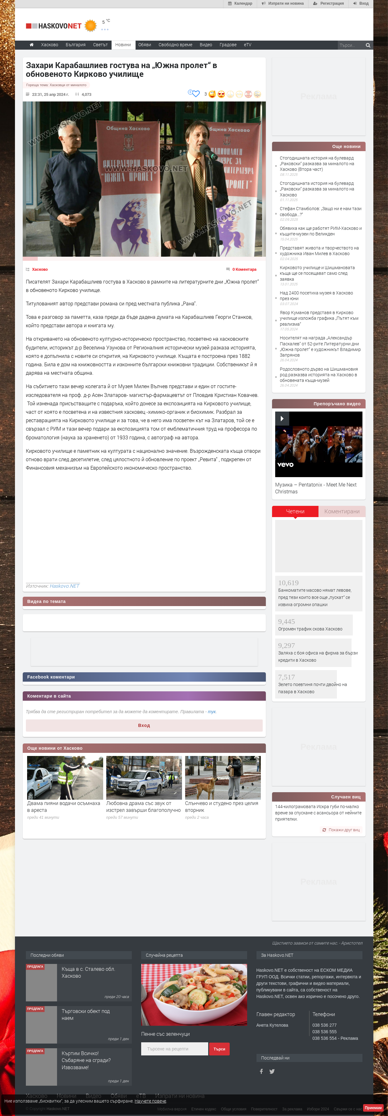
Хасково (40, 269)
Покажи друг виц (341, 829)
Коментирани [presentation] (342, 510)
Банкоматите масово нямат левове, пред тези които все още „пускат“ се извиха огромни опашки (315, 596)
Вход (144, 724)
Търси (219, 1048)
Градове (228, 44)
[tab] (295, 513)
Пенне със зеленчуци (165, 1033)
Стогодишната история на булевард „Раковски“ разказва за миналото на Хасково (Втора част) (317, 162)
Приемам (373, 1108)
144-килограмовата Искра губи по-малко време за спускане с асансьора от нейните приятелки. (318, 812)
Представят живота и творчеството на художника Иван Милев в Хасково (319, 250)
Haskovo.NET (64, 585)
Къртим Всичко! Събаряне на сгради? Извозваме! (86, 1059)
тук (212, 711)
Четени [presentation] (295, 510)
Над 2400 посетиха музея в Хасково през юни (316, 295)
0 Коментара (244, 269)
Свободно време (175, 44)
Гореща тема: (56, 84)
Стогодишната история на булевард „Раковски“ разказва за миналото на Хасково (317, 188)
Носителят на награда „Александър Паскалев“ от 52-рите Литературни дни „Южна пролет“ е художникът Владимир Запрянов (320, 345)
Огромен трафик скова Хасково (310, 628)
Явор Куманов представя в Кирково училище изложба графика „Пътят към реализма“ (319, 317)
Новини (123, 44)
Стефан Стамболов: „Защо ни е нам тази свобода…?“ (321, 210)
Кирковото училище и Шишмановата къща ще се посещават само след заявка (317, 272)
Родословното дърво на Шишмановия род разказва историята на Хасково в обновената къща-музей (319, 374)
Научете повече (150, 1101)
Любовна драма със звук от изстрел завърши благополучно (143, 805)
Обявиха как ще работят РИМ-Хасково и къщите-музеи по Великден (321, 230)
